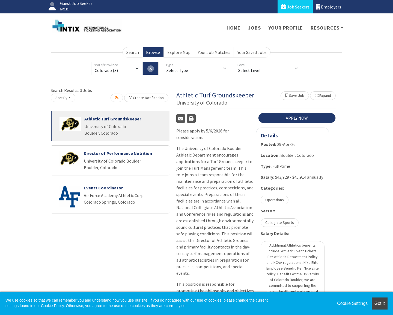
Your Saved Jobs (252, 52)
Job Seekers (295, 6)
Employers (328, 6)
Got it (379, 303)
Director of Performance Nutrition (118, 153)
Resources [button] (325, 28)
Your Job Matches (214, 52)
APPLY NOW (297, 118)
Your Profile (286, 28)
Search (132, 52)
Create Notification (146, 97)
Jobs (254, 28)
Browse (153, 52)
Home (233, 28)
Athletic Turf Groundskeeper (112, 119)
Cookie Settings (352, 303)
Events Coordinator (103, 187)
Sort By (61, 97)
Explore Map (178, 52)
